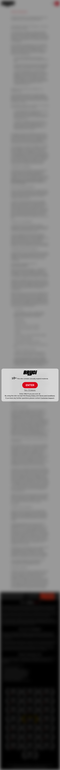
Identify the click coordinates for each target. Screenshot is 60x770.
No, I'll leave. (30, 390)
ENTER (30, 385)
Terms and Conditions (47, 396)
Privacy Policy (31, 396)
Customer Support (47, 398)
